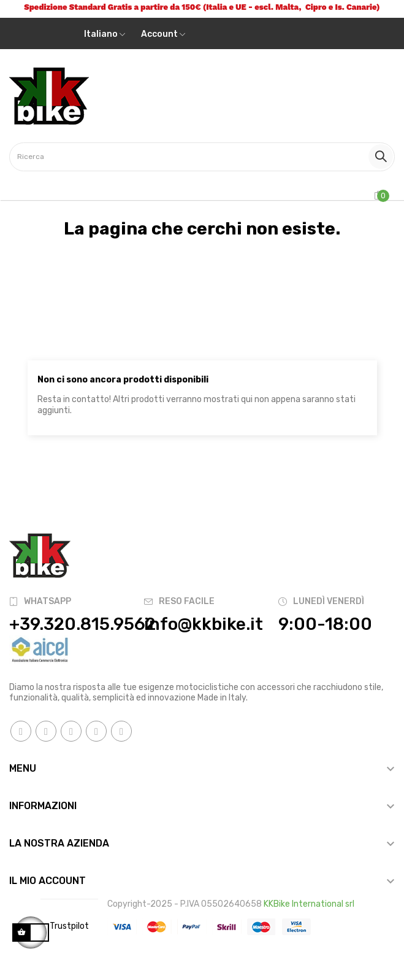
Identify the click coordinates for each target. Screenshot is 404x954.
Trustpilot (69, 926)
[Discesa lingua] (104, 34)
